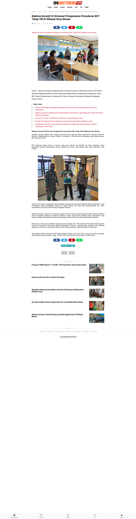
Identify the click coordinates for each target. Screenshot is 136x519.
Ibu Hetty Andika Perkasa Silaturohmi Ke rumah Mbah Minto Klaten (57, 302)
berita (63, 245)
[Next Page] (72, 253)
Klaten (56, 7)
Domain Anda (42, 331)
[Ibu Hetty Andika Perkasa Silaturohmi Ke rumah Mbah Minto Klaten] (96, 306)
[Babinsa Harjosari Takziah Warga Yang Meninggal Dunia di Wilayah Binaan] (96, 318)
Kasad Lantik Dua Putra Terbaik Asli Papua (48, 277)
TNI (81, 7)
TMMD (86, 7)
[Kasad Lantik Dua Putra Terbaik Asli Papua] (96, 281)
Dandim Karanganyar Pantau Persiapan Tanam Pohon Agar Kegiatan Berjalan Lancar (64, 121)
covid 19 (69, 245)
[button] (56, 27)
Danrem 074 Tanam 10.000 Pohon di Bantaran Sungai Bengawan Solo (59, 118)
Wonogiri (69, 7)
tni (73, 245)
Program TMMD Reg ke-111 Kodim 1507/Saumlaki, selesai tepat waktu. (59, 265)
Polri (76, 7)
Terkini (50, 7)
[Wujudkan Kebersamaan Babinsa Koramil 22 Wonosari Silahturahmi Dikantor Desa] (96, 293)
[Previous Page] (64, 253)
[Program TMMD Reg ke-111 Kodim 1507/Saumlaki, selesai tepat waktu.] (96, 268)
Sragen (62, 7)
